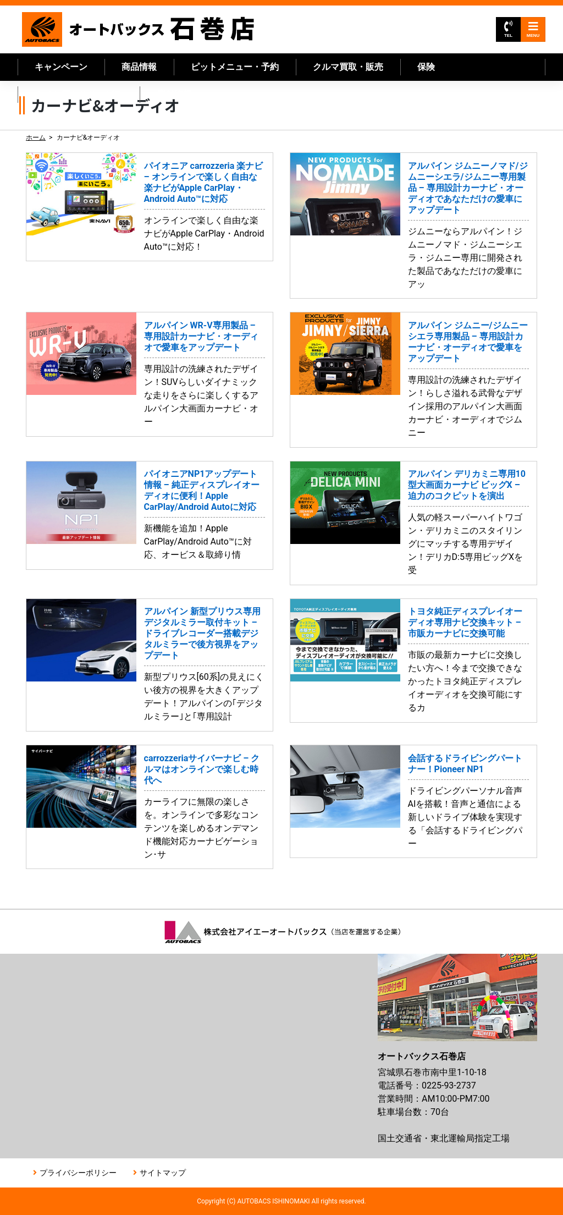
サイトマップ (163, 1172)
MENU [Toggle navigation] (533, 29)
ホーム (36, 137)
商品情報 (139, 67)
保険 (426, 67)
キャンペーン (61, 67)
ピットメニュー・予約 (235, 67)
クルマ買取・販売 (348, 67)
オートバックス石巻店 (139, 29)
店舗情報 (174, 94)
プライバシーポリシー (78, 1172)
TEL (508, 29)
